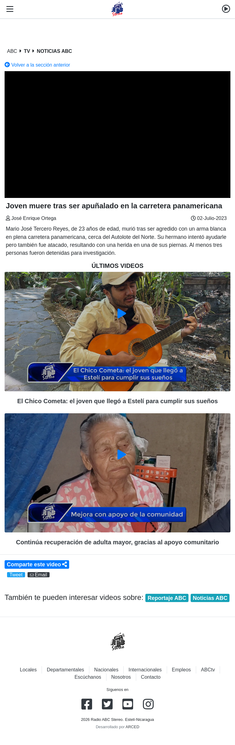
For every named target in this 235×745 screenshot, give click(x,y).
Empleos (181, 669)
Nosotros (121, 677)
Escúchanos (87, 677)
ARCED (132, 727)
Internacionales (145, 669)
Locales (28, 669)
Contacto (151, 677)
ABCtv (208, 669)
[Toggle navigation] (8, 9)
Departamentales (65, 669)
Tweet (16, 574)
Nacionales (106, 669)
